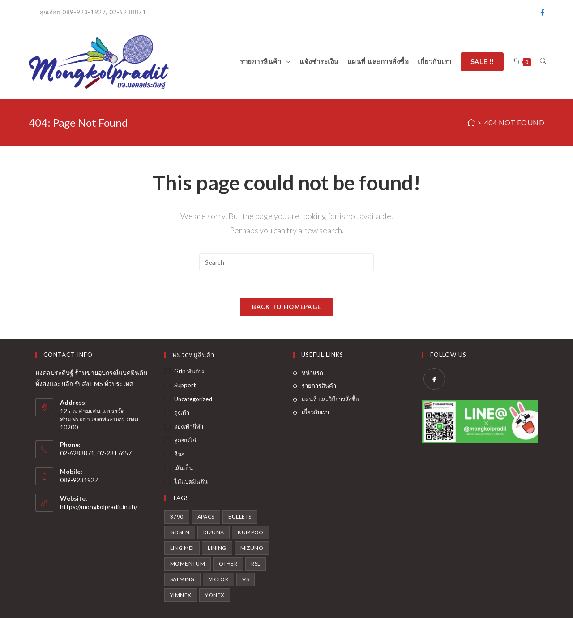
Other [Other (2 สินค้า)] (228, 564)
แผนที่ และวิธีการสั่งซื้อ (330, 399)
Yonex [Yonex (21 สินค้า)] (214, 595)
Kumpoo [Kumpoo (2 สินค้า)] (250, 532)
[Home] (471, 122)
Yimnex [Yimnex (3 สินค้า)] (180, 595)
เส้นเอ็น (183, 468)
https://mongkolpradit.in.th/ (98, 507)
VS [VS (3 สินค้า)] (245, 579)
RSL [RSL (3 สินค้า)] (255, 564)
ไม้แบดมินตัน (191, 481)
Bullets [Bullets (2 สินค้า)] (240, 517)
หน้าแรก (312, 373)
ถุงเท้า (181, 412)
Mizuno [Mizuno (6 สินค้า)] (251, 548)
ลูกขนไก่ (185, 440)
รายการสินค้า (319, 386)
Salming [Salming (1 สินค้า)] (182, 579)
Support (185, 385)
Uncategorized (193, 399)
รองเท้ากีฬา (188, 426)
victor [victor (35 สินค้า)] (218, 579)
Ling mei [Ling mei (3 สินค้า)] (182, 548)
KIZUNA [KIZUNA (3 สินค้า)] (213, 532)
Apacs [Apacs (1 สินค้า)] (205, 517)
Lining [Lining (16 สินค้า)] (217, 548)
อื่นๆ (179, 454)
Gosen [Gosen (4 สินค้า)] (179, 532)
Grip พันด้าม (190, 371)
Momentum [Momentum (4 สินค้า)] (187, 564)
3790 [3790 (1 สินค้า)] (177, 517)
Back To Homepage (286, 307)
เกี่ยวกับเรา (315, 412)
